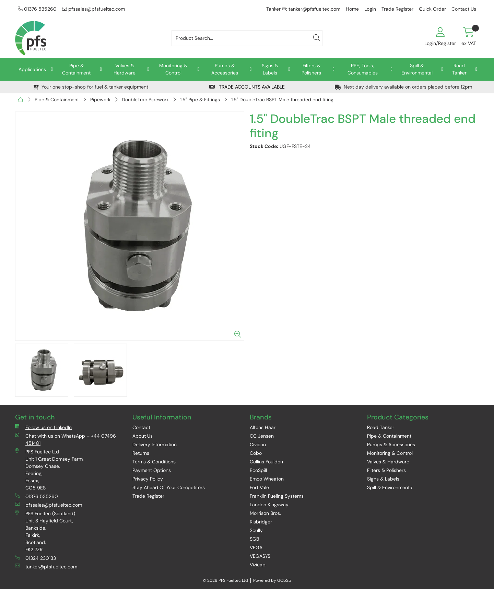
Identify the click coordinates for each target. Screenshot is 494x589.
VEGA (256, 547)
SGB (254, 539)
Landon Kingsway (269, 504)
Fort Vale (259, 487)
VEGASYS (260, 556)
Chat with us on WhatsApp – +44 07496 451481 (65, 439)
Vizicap (258, 565)
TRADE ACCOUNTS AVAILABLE (247, 87)
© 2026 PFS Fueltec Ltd (225, 580)
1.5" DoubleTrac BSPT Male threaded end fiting (282, 99)
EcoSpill (258, 470)
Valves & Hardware (125, 69)
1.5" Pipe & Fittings (200, 99)
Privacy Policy (147, 479)
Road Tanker (459, 69)
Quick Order (432, 9)
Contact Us (463, 9)
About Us (142, 436)
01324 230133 (35, 558)
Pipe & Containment (76, 69)
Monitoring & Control (173, 69)
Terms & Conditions (154, 462)
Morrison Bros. (265, 513)
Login (370, 9)
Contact (141, 427)
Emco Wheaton (267, 479)
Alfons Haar (262, 427)
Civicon (258, 444)
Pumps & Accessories (224, 69)
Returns (140, 453)
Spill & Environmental (417, 69)
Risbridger (261, 522)
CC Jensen (262, 436)
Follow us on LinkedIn (43, 427)
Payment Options (151, 470)
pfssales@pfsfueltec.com (93, 9)
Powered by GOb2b (272, 580)
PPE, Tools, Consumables (363, 69)
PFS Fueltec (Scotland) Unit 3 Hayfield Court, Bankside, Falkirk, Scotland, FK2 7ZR (45, 531)
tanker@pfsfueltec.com (46, 566)
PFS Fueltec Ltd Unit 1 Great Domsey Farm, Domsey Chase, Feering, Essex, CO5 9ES (49, 469)
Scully (256, 530)
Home (352, 9)
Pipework (100, 99)
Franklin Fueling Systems (277, 496)
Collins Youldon (266, 462)
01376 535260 (37, 9)
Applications (32, 69)
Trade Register (397, 9)
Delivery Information (154, 444)
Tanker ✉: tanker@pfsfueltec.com (303, 9)
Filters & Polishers (311, 69)
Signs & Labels (270, 69)
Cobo (256, 453)
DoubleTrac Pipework (145, 99)
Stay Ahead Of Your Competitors (168, 487)
